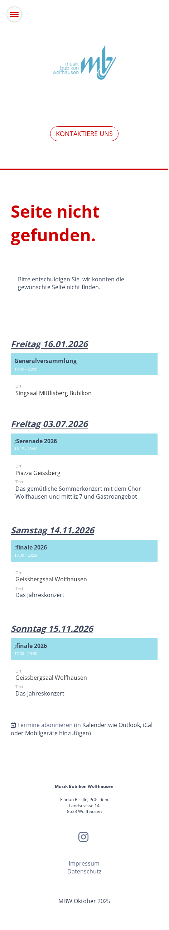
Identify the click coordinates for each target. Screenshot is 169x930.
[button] (84, 378)
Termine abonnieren (45, 725)
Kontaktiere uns (84, 133)
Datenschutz (84, 871)
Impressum (84, 863)
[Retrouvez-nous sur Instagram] (83, 836)
